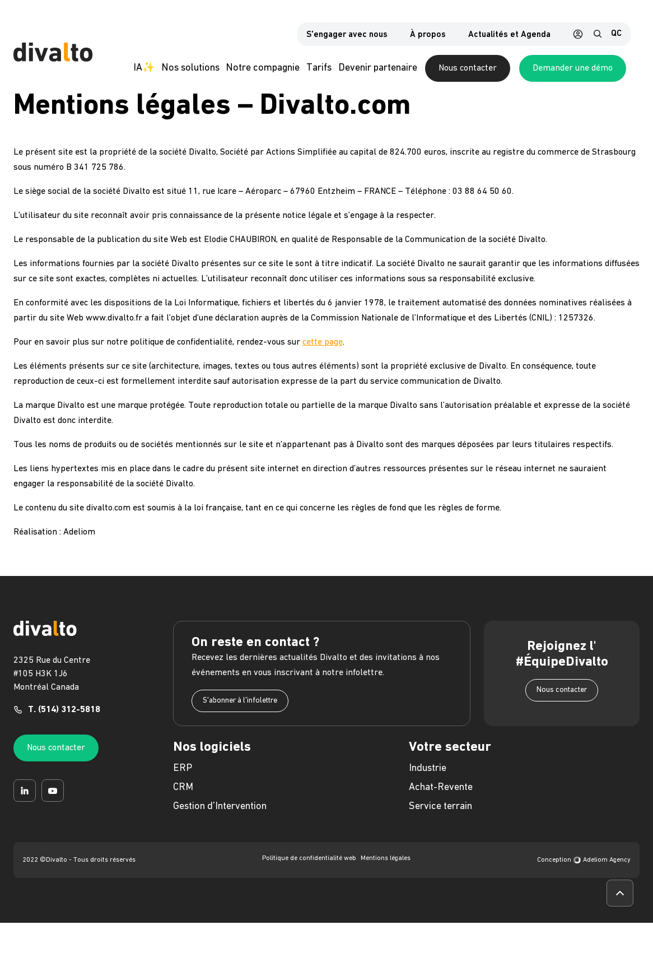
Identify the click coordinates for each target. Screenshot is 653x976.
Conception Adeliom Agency (584, 868)
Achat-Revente (441, 795)
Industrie (427, 776)
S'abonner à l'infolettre (240, 708)
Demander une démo (586, 70)
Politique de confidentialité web (309, 866)
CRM (183, 795)
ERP (182, 776)
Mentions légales (386, 866)
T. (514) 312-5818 (64, 717)
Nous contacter (481, 70)
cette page (322, 350)
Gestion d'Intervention (220, 814)
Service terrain (440, 814)
